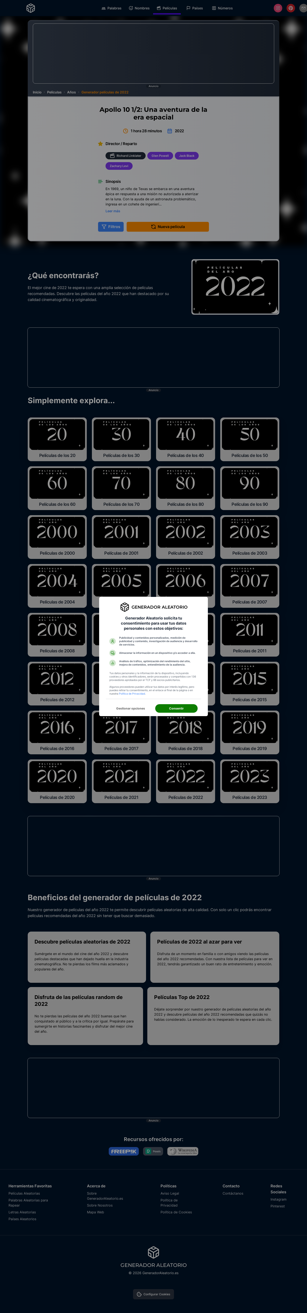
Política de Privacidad (132, 693)
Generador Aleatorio (160, 607)
